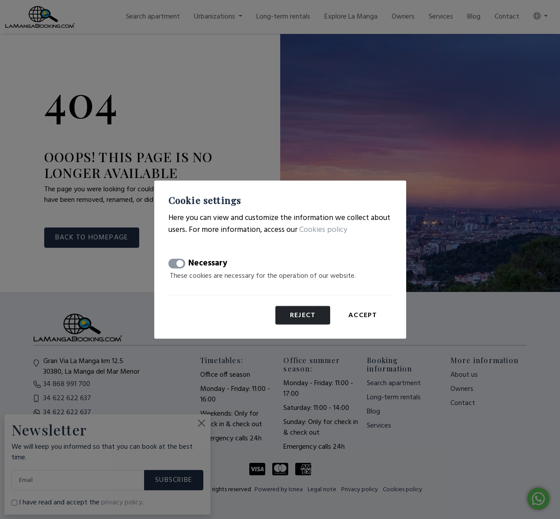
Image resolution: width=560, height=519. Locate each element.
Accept (362, 315)
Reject (303, 315)
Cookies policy (323, 229)
